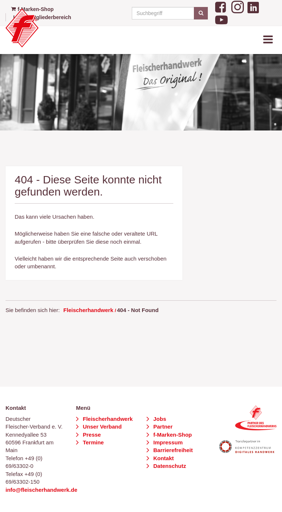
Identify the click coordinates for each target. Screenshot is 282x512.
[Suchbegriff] (169, 13)
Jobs (159, 419)
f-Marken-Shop (172, 435)
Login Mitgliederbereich (42, 17)
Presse (91, 435)
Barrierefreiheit (172, 450)
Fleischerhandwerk (88, 310)
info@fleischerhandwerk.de (41, 490)
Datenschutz (169, 466)
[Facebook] (221, 6)
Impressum (167, 442)
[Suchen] (200, 13)
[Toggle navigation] (268, 39)
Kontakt (163, 458)
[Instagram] (237, 6)
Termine (92, 442)
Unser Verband (101, 426)
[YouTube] (221, 19)
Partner (162, 426)
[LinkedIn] (253, 6)
